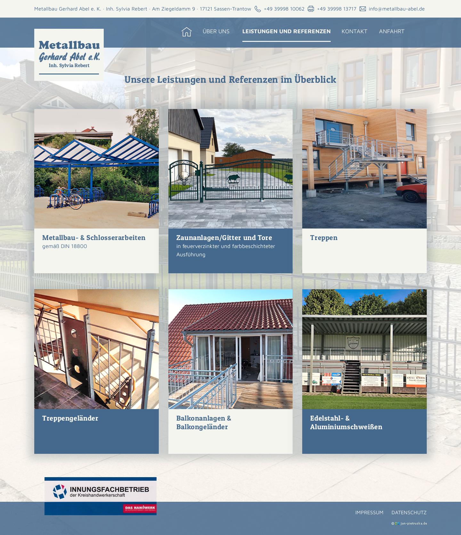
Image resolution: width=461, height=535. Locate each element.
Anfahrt (392, 31)
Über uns (216, 31)
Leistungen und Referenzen (286, 31)
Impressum (369, 512)
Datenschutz (409, 512)
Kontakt (355, 31)
